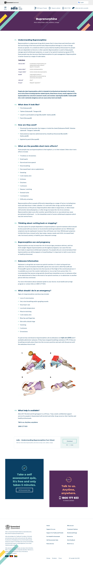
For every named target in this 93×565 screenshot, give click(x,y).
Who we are (70, 525)
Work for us (70, 543)
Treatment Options (72, 529)
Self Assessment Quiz (24, 490)
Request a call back (56, 8)
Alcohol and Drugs (72, 532)
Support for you (50, 529)
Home (48, 525)
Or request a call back (68, 500)
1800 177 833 (67, 8)
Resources (70, 536)
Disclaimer (54, 558)
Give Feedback (71, 540)
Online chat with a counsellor (81, 8)
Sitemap (48, 558)
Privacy (60, 558)
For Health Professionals (53, 536)
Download (70, 446)
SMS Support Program (42, 8)
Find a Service (50, 543)
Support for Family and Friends (54, 532)
